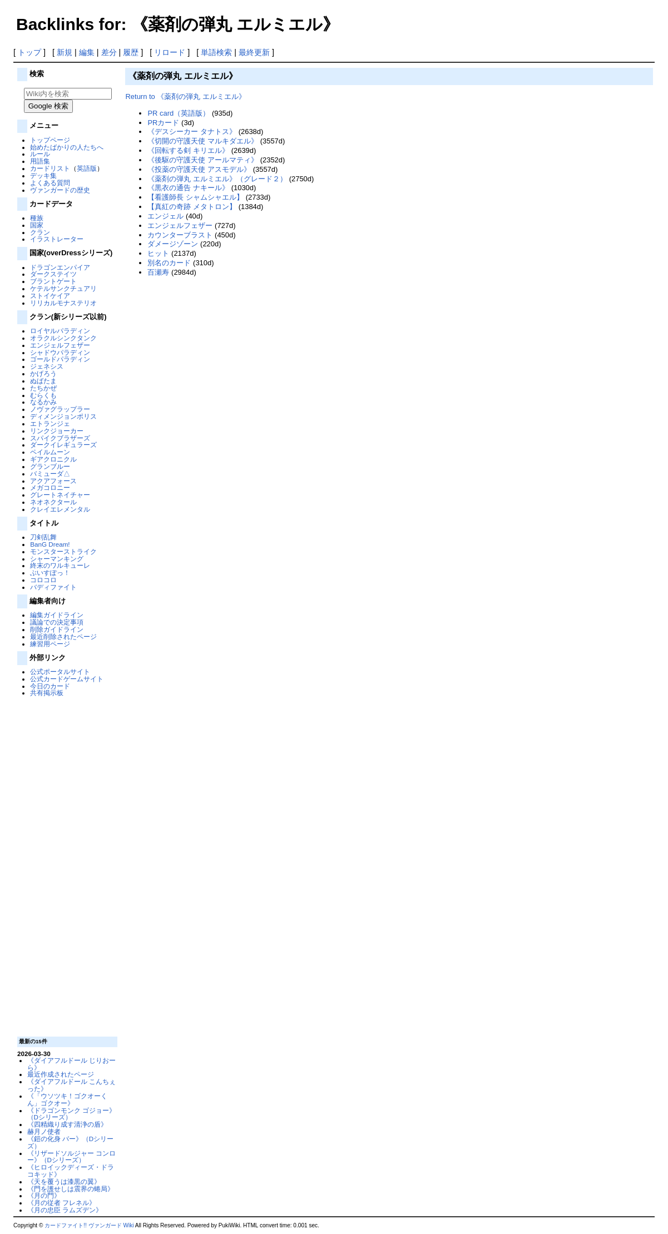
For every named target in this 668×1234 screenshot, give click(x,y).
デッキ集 (43, 175)
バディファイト (53, 587)
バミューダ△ (50, 473)
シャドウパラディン (60, 352)
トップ (29, 52)
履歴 (130, 52)
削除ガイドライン (56, 629)
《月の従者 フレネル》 (61, 1202)
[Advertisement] (66, 866)
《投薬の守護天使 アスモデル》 (199, 169)
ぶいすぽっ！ (50, 572)
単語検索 (216, 52)
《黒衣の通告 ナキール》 (188, 188)
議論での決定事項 (56, 622)
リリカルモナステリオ (63, 302)
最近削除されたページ (63, 636)
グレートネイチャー (60, 494)
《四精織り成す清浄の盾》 (67, 1124)
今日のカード (50, 686)
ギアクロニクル (53, 459)
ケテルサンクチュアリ (63, 288)
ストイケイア (50, 295)
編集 (87, 52)
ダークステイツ (53, 273)
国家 (36, 225)
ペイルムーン (50, 451)
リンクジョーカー (56, 430)
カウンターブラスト (179, 235)
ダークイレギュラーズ (63, 444)
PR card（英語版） (178, 113)
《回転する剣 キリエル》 (188, 150)
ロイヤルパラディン (60, 330)
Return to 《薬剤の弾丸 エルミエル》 (185, 96)
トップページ (50, 139)
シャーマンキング (56, 558)
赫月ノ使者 (44, 1131)
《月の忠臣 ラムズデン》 (64, 1209)
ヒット (158, 253)
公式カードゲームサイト (66, 678)
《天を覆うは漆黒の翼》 (64, 1181)
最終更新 (254, 52)
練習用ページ (50, 643)
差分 (109, 52)
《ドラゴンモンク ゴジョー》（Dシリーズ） (71, 1114)
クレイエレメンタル (60, 509)
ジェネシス (46, 366)
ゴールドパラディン (60, 359)
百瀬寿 (158, 272)
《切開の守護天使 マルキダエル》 (202, 141)
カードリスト (50, 168)
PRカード (163, 122)
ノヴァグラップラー (60, 409)
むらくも (43, 395)
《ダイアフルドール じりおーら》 (71, 1064)
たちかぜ (43, 387)
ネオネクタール (53, 502)
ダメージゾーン (172, 244)
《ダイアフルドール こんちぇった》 (71, 1085)
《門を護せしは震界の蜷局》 (70, 1188)
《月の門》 (44, 1195)
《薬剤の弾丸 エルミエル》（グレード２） (217, 179)
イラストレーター (56, 238)
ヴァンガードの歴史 (60, 190)
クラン (40, 232)
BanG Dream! (50, 544)
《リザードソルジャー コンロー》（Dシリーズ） (71, 1156)
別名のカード (169, 263)
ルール (40, 153)
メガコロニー (50, 487)
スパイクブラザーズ (60, 438)
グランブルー (50, 466)
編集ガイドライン (56, 614)
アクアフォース (53, 480)
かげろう (43, 373)
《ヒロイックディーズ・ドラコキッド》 (70, 1170)
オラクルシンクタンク (63, 337)
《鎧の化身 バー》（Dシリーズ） (70, 1142)
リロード (169, 52)
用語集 (40, 161)
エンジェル (165, 216)
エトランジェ (50, 423)
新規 (64, 52)
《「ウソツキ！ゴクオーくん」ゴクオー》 (67, 1099)
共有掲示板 (46, 692)
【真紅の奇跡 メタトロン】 (191, 206)
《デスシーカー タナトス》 (191, 131)
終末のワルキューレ (60, 565)
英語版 (87, 168)
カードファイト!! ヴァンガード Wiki (88, 1225)
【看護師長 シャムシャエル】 (195, 197)
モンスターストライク (63, 551)
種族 (36, 217)
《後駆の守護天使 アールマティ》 (202, 160)
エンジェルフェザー (60, 345)
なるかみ (43, 401)
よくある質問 (50, 182)
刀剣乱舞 (43, 537)
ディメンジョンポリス (63, 416)
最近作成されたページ (60, 1074)
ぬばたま (43, 380)
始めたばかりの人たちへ (66, 147)
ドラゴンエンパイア (60, 267)
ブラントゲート (53, 281)
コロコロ (43, 579)
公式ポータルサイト (60, 671)
